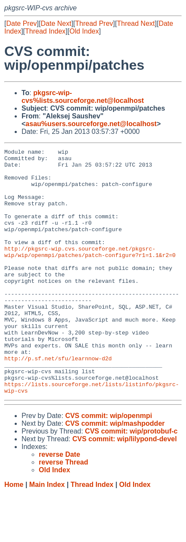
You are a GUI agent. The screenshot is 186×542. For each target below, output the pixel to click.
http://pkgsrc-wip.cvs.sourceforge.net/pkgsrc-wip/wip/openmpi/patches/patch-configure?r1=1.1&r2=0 (90, 273)
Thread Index (45, 31)
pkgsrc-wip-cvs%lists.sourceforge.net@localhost (83, 96)
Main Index (47, 533)
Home (13, 533)
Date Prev (21, 23)
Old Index (84, 31)
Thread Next (136, 23)
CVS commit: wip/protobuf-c (131, 480)
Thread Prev (94, 23)
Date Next (55, 23)
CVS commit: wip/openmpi (108, 464)
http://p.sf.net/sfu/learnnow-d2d (58, 401)
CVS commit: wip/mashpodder (114, 472)
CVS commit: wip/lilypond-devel (124, 488)
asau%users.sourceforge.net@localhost (91, 123)
